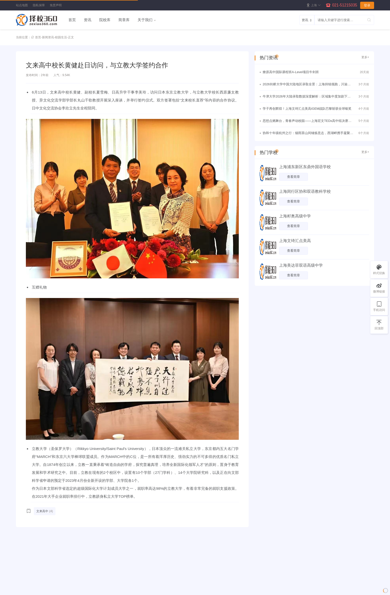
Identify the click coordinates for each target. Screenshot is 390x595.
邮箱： (225, 584)
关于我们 (145, 20)
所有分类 (25, 592)
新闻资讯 (48, 37)
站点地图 (22, 5)
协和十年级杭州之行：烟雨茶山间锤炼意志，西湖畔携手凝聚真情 (308, 133)
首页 (72, 20)
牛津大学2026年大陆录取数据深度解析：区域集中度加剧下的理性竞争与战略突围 (307, 97)
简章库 (124, 20)
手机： (225, 576)
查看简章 (293, 177)
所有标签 (25, 584)
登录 (367, 5)
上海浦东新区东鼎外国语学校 (305, 167)
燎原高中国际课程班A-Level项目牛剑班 (291, 72)
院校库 (104, 20)
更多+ (365, 57)
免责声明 (56, 5)
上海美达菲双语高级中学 (301, 265)
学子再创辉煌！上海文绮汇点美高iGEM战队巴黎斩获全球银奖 (307, 108)
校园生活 (61, 37)
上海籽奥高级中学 (295, 216)
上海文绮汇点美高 (295, 241)
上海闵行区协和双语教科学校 (305, 191)
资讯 (87, 20)
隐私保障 (39, 5)
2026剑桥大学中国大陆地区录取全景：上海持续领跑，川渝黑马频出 (307, 84)
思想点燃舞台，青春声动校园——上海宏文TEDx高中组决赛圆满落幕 (307, 121)
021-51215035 (344, 5)
